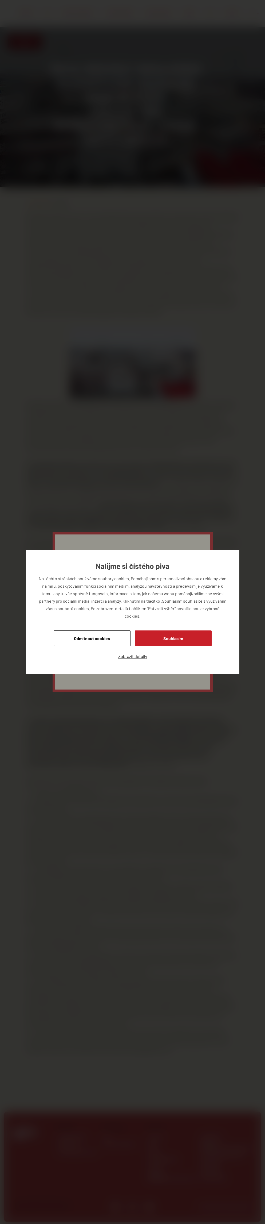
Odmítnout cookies (92, 638)
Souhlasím (173, 638)
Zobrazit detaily (132, 656)
